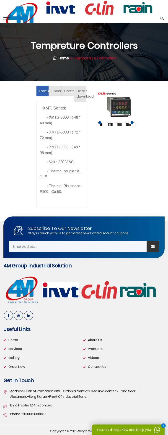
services (15, 349)
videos (93, 357)
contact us (97, 366)
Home (61, 58)
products (95, 349)
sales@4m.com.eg (36, 405)
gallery (14, 357)
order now (16, 366)
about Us (95, 340)
